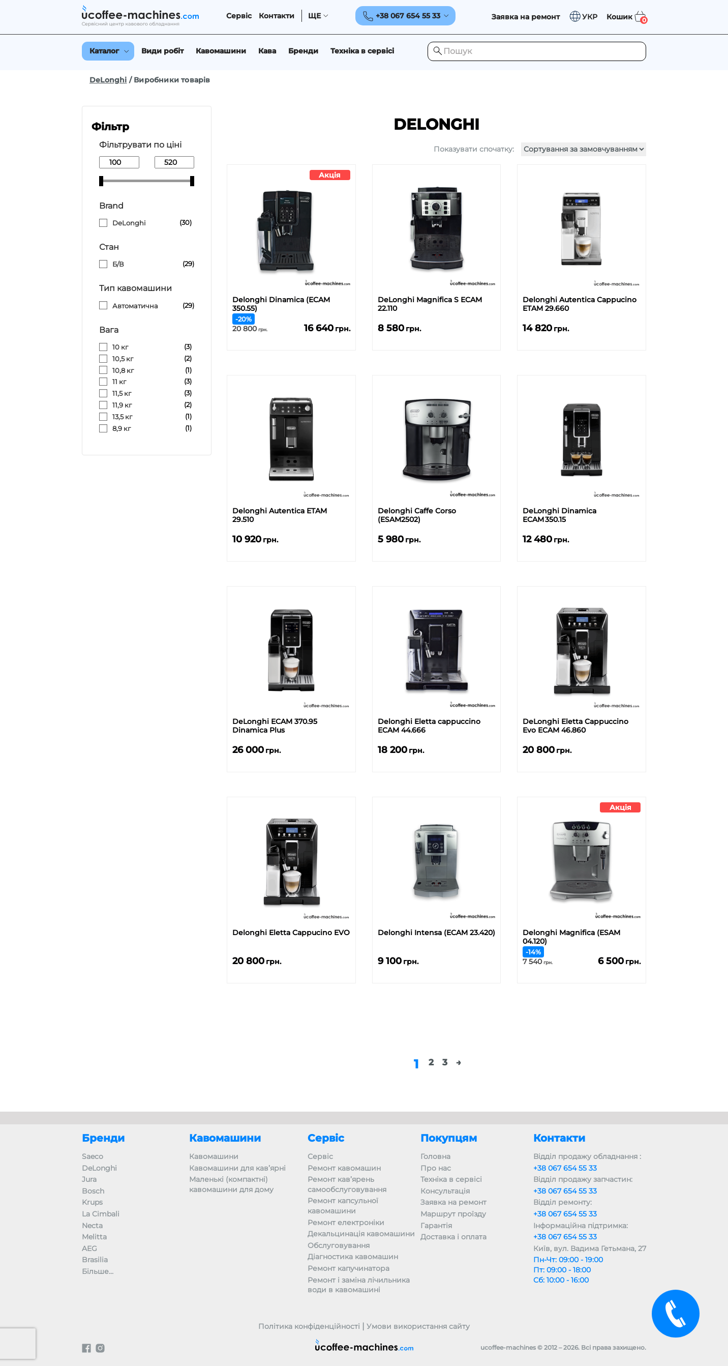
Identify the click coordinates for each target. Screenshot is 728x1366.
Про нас (435, 1168)
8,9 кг (121, 428)
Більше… (97, 1271)
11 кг (119, 381)
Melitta (94, 1236)
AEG (89, 1248)
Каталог (104, 50)
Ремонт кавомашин (344, 1168)
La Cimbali (100, 1213)
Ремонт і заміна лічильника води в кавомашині (359, 1285)
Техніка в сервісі (362, 50)
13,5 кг (122, 417)
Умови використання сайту (418, 1326)
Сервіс (239, 16)
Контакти (276, 16)
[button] (583, 16)
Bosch (93, 1191)
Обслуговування (339, 1245)
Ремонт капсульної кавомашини (343, 1205)
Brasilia (95, 1259)
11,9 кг (122, 405)
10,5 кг (122, 359)
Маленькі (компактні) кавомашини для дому (231, 1184)
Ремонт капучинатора (348, 1268)
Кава (267, 50)
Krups (92, 1202)
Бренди (303, 50)
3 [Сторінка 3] (444, 1062)
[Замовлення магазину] (583, 149)
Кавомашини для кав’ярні (237, 1168)
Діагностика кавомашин (353, 1256)
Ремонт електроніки (346, 1222)
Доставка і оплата (453, 1236)
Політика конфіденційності (309, 1326)
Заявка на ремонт (453, 1202)
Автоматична (135, 306)
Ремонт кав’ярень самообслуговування (347, 1184)
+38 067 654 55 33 (565, 1168)
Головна (435, 1156)
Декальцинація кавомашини (361, 1233)
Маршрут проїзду (453, 1213)
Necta (92, 1225)
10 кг (120, 347)
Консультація (445, 1191)
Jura (89, 1179)
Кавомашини (221, 50)
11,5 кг (121, 393)
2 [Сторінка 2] (431, 1062)
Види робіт (162, 50)
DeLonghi (108, 79)
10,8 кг (123, 370)
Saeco (92, 1156)
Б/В (118, 264)
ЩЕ (314, 16)
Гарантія (436, 1225)
